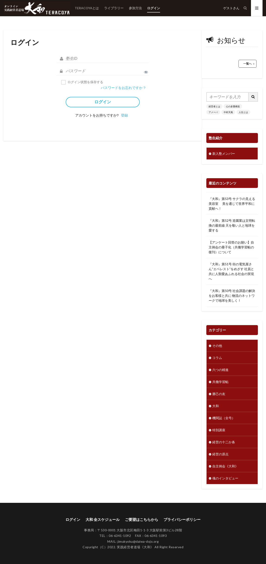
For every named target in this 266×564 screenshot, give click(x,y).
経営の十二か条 (223, 442)
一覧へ (247, 63)
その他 (217, 346)
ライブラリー (114, 8)
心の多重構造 (233, 106)
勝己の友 (218, 394)
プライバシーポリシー (182, 519)
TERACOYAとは (87, 8)
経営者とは (214, 106)
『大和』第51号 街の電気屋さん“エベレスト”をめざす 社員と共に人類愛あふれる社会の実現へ (231, 271)
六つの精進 (220, 370)
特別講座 (218, 430)
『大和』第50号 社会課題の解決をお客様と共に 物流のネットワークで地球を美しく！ (232, 295)
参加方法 (135, 8)
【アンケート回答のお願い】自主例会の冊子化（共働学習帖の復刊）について (231, 247)
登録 (124, 115)
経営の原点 (220, 454)
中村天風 (228, 112)
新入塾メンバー (223, 153)
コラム (217, 358)
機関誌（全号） (223, 418)
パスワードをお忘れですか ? (123, 88)
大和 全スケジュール (103, 519)
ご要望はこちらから (141, 519)
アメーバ (213, 112)
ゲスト (228, 8)
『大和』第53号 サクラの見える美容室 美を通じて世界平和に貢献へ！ (232, 203)
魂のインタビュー (225, 478)
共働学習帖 (220, 382)
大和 (215, 406)
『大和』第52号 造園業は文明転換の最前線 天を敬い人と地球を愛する (232, 225)
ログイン (153, 8)
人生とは (243, 112)
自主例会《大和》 (225, 466)
